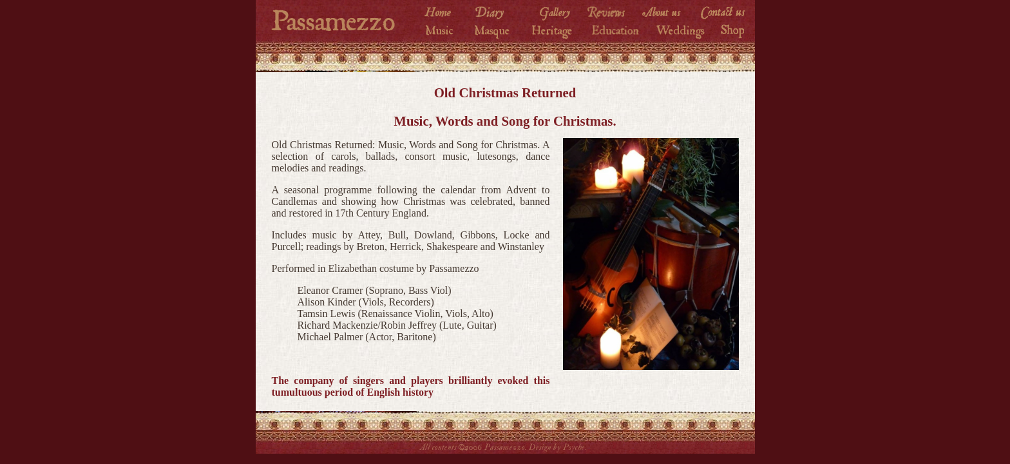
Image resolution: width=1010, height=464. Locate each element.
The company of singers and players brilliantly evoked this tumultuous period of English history (411, 386)
